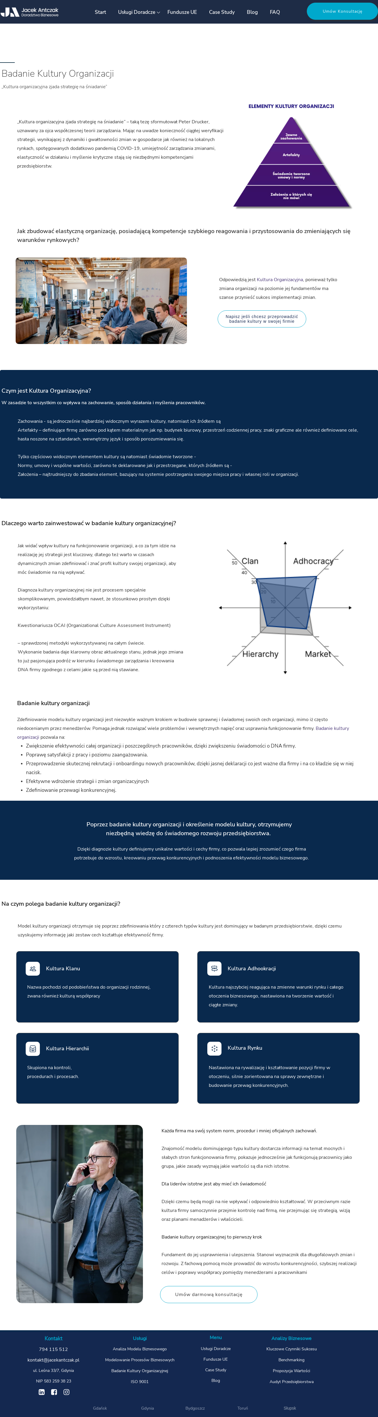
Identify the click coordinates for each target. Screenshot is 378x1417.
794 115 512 (53, 1349)
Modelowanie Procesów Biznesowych (140, 1360)
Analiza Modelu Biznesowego (140, 1349)
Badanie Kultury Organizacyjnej (139, 1371)
